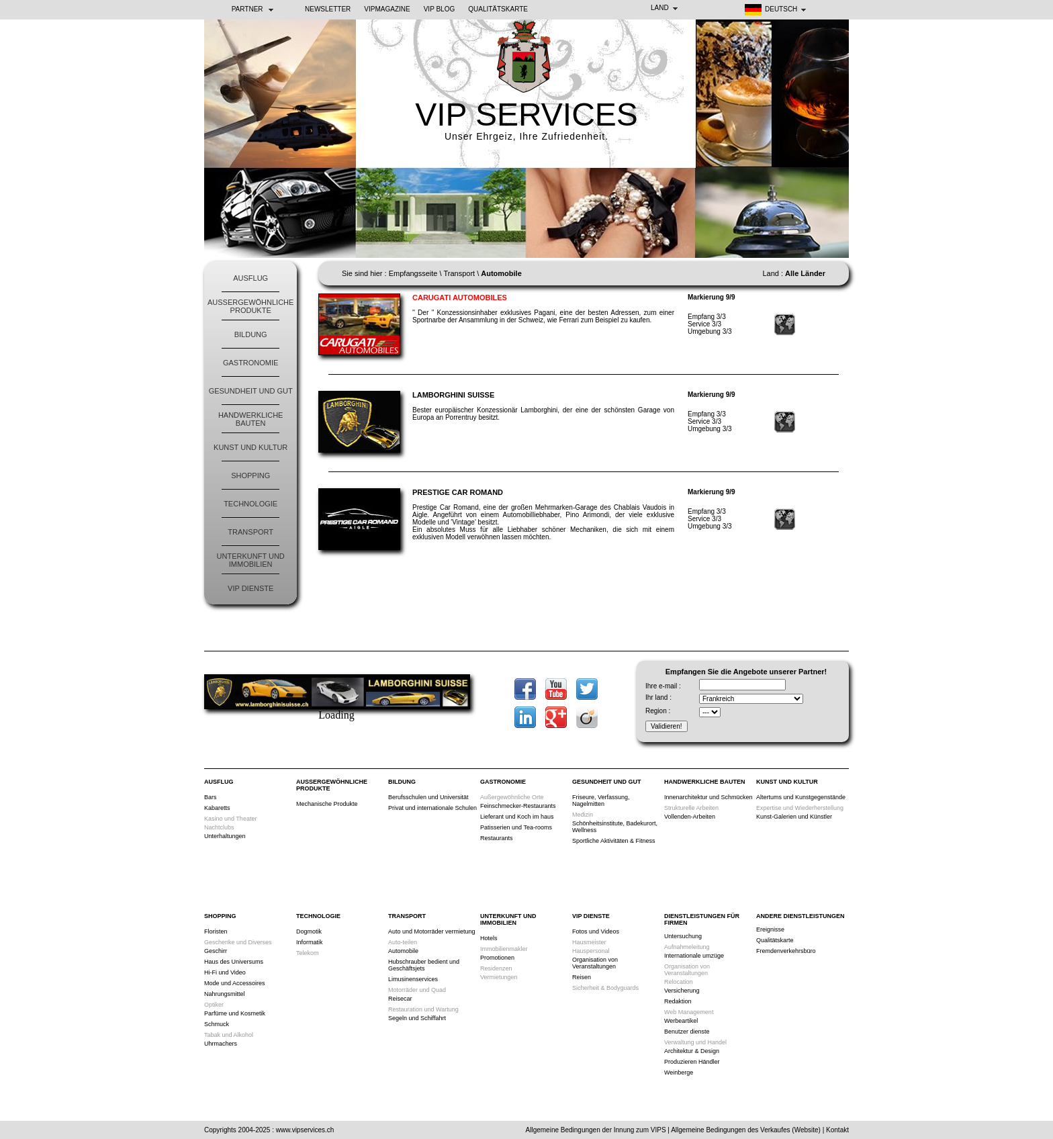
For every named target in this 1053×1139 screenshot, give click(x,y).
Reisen (581, 977)
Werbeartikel (681, 1020)
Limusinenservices (413, 979)
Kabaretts (217, 808)
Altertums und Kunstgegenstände (800, 797)
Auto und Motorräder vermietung (431, 931)
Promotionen (497, 957)
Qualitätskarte (498, 9)
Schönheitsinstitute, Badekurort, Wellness (614, 826)
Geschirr (215, 951)
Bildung (250, 334)
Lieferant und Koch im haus (517, 816)
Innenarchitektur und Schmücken (708, 797)
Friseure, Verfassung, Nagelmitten (601, 800)
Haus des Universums (233, 961)
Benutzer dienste (687, 1031)
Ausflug (250, 278)
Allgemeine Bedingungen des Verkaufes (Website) (746, 1130)
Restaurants (496, 838)
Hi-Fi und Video (225, 972)
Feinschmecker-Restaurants (518, 806)
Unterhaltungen (225, 836)
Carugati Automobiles (459, 297)
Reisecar (400, 998)
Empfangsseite (413, 273)
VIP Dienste (250, 588)
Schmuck (216, 1024)
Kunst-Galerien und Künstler (794, 816)
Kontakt (837, 1130)
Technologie (250, 504)
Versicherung (682, 990)
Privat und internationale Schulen (432, 808)
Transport (250, 532)
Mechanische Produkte (327, 804)
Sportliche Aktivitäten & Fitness (613, 840)
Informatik (309, 942)
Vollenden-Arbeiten (689, 816)
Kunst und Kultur (250, 447)
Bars (210, 797)
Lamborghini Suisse (453, 395)
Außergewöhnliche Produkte (250, 306)
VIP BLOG (439, 9)
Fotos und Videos (595, 931)
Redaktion (678, 1001)
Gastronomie (251, 363)
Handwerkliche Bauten (250, 419)
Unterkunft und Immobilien (251, 560)
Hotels (489, 938)
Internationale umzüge (694, 955)
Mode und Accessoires (234, 983)
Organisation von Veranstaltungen (595, 963)
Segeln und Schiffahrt (417, 1018)
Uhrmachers (220, 1043)
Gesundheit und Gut (251, 391)
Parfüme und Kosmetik (234, 1013)
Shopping (250, 475)
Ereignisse (770, 929)
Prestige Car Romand (457, 492)
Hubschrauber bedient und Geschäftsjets (423, 965)
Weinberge (678, 1072)
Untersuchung (683, 936)
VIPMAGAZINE (387, 9)
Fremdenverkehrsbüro (786, 951)
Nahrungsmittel (224, 994)
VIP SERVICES (526, 114)
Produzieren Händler (692, 1061)
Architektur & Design (691, 1051)
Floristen (216, 931)
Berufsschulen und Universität (428, 797)
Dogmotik (309, 931)
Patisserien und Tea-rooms (516, 827)
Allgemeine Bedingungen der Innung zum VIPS (596, 1130)
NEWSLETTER (328, 9)
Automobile (403, 951)
